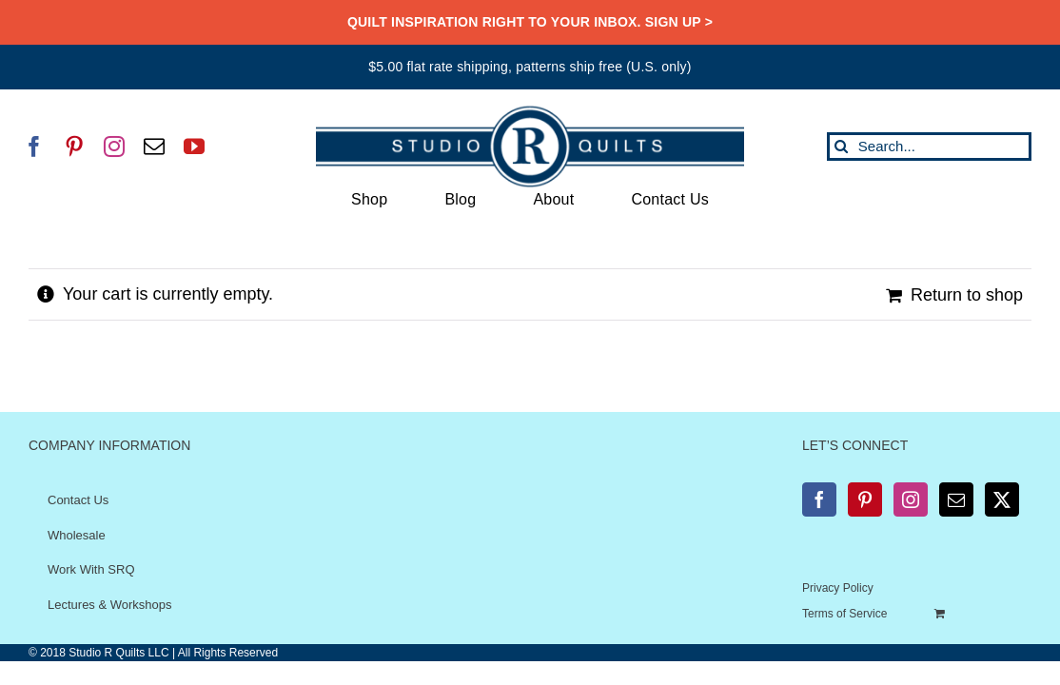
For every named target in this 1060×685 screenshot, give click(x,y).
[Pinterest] (865, 499)
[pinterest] (74, 146)
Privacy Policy (838, 588)
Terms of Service (844, 613)
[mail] (154, 146)
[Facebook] (819, 499)
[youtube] (194, 146)
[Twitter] (1002, 499)
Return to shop (967, 294)
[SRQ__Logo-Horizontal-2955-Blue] (530, 112)
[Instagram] (910, 499)
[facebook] (34, 146)
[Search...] (929, 146)
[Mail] (956, 499)
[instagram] (114, 146)
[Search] (841, 146)
